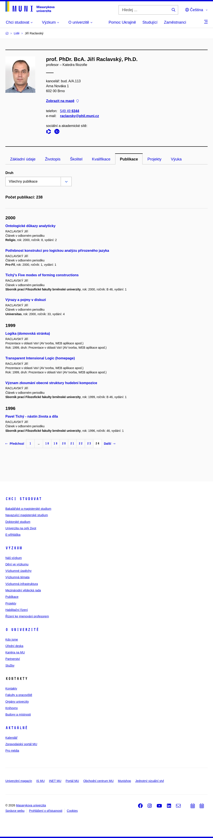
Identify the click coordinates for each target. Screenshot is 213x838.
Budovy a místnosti (18, 714)
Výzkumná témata (17, 577)
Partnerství (12, 659)
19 (55, 443)
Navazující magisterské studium (26, 515)
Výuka (176, 159)
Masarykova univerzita (31, 805)
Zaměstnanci (175, 22)
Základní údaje (23, 159)
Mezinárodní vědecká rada (23, 590)
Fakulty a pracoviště (18, 695)
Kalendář (11, 737)
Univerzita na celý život (20, 528)
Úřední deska (14, 646)
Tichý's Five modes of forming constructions (42, 275)
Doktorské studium (17, 522)
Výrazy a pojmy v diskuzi (25, 300)
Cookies (72, 810)
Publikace (129, 159)
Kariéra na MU (15, 652)
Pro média (12, 750)
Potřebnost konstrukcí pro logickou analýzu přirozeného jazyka (57, 250)
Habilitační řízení (16, 610)
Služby (9, 665)
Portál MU (72, 781)
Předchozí (14, 443)
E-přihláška (12, 534)
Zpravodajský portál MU (21, 744)
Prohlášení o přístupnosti (45, 810)
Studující (149, 22)
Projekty (154, 159)
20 (64, 443)
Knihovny (11, 708)
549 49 (69, 111)
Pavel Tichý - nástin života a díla (31, 416)
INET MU (55, 781)
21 (72, 443)
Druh (9, 173)
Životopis (52, 159)
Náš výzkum (13, 558)
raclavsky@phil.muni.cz (79, 116)
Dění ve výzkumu (16, 564)
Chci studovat (23, 498)
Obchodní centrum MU (98, 781)
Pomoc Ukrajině (122, 22)
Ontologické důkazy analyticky (30, 226)
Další (109, 443)
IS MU (40, 781)
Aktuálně (16, 727)
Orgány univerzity (17, 701)
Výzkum (13, 548)
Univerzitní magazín (18, 781)
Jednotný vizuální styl (149, 781)
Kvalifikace (101, 159)
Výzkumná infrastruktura (21, 584)
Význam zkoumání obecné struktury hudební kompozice (51, 383)
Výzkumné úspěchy (18, 570)
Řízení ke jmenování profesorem (27, 616)
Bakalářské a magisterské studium (28, 508)
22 (81, 443)
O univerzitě (22, 629)
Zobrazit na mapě (62, 101)
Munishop (124, 781)
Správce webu (15, 810)
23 (89, 443)
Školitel (76, 159)
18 (47, 443)
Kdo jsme (11, 639)
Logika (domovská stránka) (27, 333)
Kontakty (11, 688)
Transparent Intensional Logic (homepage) (40, 358)
